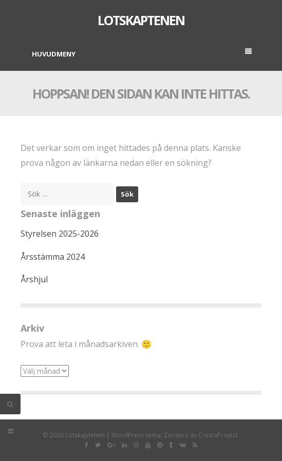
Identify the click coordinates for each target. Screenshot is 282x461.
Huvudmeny (142, 53)
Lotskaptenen (141, 20)
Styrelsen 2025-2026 (60, 233)
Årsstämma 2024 (53, 256)
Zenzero (176, 435)
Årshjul (34, 279)
